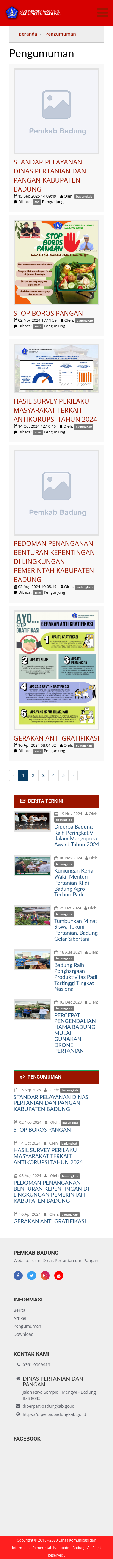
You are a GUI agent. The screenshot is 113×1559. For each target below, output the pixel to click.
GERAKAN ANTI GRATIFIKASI (50, 1221)
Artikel (20, 1318)
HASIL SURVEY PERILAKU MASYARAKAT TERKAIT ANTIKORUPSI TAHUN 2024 (48, 1156)
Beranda (28, 34)
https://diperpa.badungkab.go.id (54, 1414)
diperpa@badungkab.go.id (48, 1406)
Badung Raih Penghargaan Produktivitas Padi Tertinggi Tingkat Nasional (75, 976)
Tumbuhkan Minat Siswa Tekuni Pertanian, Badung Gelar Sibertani (76, 929)
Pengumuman (60, 34)
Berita (19, 1310)
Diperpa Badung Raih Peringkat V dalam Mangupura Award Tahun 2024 (76, 835)
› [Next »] (73, 775)
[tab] (56, 801)
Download (23, 1334)
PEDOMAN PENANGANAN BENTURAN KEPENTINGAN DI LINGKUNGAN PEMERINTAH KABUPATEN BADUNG (51, 1191)
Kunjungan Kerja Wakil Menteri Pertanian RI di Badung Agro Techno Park (73, 882)
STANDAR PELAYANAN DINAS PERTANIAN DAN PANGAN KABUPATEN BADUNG (51, 1103)
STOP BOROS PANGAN (42, 1129)
